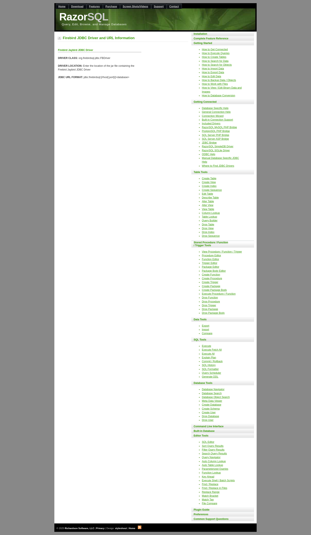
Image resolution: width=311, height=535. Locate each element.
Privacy (100, 528)
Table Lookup (209, 216)
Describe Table (210, 197)
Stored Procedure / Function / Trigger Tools (211, 244)
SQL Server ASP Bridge (215, 138)
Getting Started (203, 43)
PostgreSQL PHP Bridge (216, 131)
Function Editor (210, 259)
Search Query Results (214, 453)
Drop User (207, 420)
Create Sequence (212, 190)
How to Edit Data (211, 76)
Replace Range (211, 492)
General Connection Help (216, 111)
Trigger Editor (209, 263)
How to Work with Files (215, 84)
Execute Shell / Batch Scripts (218, 480)
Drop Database (210, 416)
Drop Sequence (211, 235)
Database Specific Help (215, 108)
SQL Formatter (210, 369)
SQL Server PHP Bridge (215, 135)
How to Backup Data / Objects (219, 80)
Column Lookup (211, 213)
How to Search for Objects (217, 64)
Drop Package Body (213, 312)
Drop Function (210, 297)
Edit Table (207, 193)
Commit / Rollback (212, 361)
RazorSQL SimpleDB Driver (217, 146)
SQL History (209, 365)
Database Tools (203, 383)
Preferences (201, 514)
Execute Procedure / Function (219, 293)
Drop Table (208, 224)
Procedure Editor (211, 255)
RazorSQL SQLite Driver (216, 150)
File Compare (209, 503)
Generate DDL (210, 376)
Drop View (208, 228)
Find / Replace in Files (214, 488)
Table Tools (201, 172)
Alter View (207, 205)
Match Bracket (210, 495)
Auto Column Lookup (214, 461)
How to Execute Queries (215, 53)
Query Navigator (211, 457)
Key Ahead (208, 476)
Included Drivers (211, 123)
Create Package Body (214, 290)
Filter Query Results (213, 449)
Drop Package (210, 309)
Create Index (209, 186)
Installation (200, 33)
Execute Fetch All (212, 349)
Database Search (212, 393)
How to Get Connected (215, 49)
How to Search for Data (215, 61)
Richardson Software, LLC (79, 528)
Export (205, 325)
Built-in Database (204, 431)
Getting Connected (205, 101)
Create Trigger (210, 282)
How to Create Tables (214, 57)
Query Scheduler (211, 372)
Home (132, 528)
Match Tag (208, 499)
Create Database (211, 404)
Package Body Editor (214, 270)
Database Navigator (213, 389)
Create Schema (211, 408)
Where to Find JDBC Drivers (218, 165)
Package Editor (210, 266)
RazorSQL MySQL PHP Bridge (219, 127)
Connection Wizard (213, 115)
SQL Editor (208, 442)
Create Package (211, 286)
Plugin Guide (201, 509)
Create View (209, 182)
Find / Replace (210, 484)
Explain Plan (209, 357)
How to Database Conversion (218, 95)
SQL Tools (200, 339)
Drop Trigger (209, 305)
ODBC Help (208, 154)
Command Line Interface (209, 426)
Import (205, 329)
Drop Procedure (211, 301)
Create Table (209, 178)
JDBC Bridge (209, 142)
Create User (209, 412)
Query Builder (209, 220)
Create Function (211, 274)
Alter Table (208, 201)
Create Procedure (212, 278)
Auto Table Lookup (212, 465)
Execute (206, 346)
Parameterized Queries (215, 468)
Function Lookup (211, 472)
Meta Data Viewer (212, 400)
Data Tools (200, 319)
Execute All (208, 353)
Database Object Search (216, 397)
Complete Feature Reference (211, 38)
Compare (207, 333)
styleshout (121, 528)
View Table (208, 209)
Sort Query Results (213, 446)
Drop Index (208, 232)
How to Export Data (213, 72)
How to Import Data (213, 68)
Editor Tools (201, 435)
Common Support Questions (211, 519)
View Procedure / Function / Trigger (222, 251)
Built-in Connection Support (217, 119)
